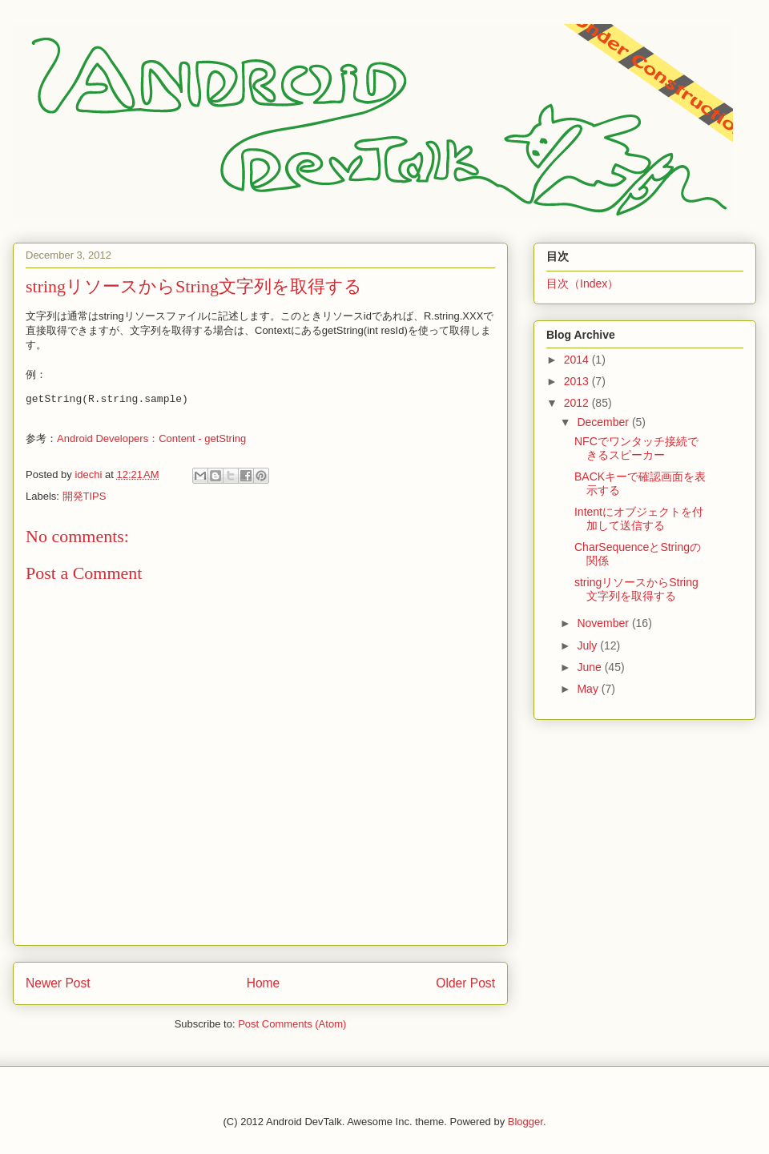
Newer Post (58, 983)
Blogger (525, 1122)
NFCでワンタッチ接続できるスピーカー (636, 448)
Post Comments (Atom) (292, 1024)
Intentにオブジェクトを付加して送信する (638, 518)
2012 (578, 402)
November (604, 623)
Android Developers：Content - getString (151, 438)
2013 (578, 381)
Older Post (465, 983)
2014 (578, 359)
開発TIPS (84, 496)
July (588, 645)
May (589, 688)
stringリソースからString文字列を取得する (636, 589)
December (604, 422)
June (590, 667)
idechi (89, 474)
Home (263, 983)
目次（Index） (582, 283)
